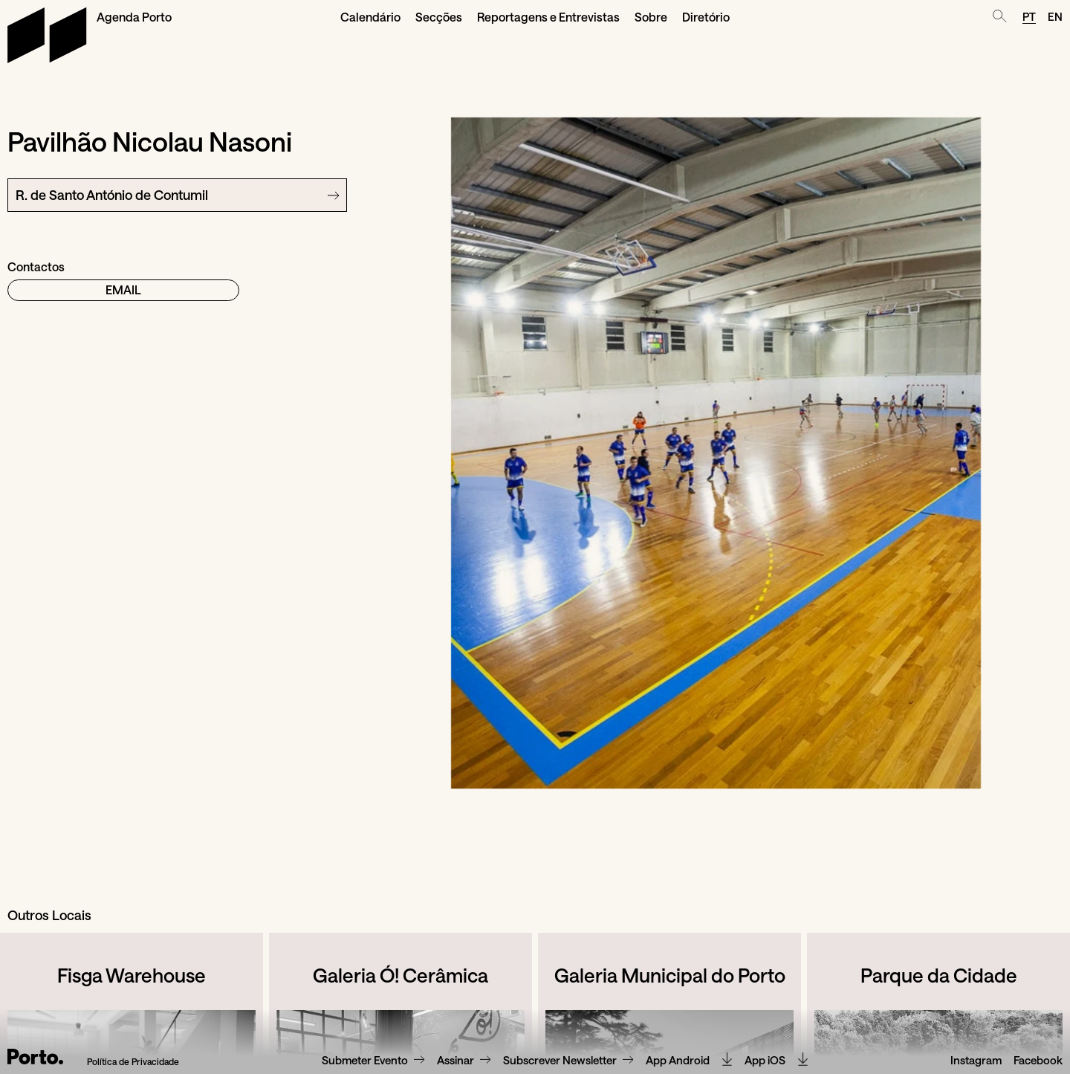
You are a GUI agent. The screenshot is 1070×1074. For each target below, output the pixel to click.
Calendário (370, 17)
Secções (438, 17)
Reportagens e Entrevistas (548, 17)
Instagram (976, 1061)
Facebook (1038, 1061)
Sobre (651, 17)
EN (1055, 16)
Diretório (706, 17)
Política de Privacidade (133, 1062)
